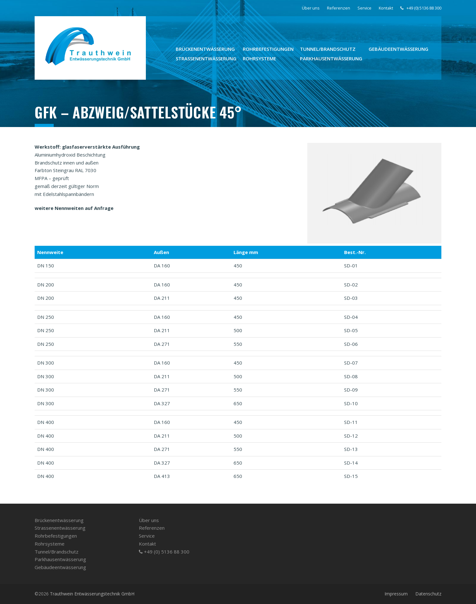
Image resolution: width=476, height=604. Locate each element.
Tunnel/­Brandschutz (56, 551)
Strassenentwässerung (60, 528)
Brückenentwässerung (59, 520)
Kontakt (147, 543)
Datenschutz (428, 594)
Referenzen (152, 528)
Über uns (149, 520)
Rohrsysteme (50, 543)
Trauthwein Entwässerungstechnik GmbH (92, 594)
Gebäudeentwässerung (60, 567)
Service (147, 536)
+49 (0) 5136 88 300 (164, 551)
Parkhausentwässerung (60, 559)
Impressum (396, 594)
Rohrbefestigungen (56, 536)
